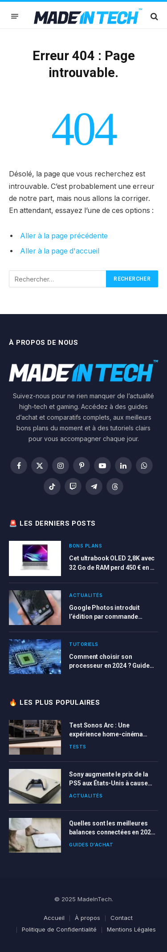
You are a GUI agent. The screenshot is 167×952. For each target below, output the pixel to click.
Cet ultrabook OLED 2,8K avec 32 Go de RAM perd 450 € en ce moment (113, 567)
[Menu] (14, 16)
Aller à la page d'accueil (59, 251)
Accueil (54, 917)
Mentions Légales (131, 929)
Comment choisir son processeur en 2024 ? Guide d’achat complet (109, 665)
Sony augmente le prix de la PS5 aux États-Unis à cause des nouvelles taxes (108, 783)
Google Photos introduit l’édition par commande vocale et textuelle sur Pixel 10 (112, 616)
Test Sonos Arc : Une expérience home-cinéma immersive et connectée (106, 734)
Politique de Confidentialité (59, 929)
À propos (87, 917)
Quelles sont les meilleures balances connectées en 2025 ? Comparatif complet (111, 832)
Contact (121, 917)
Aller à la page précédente (64, 236)
